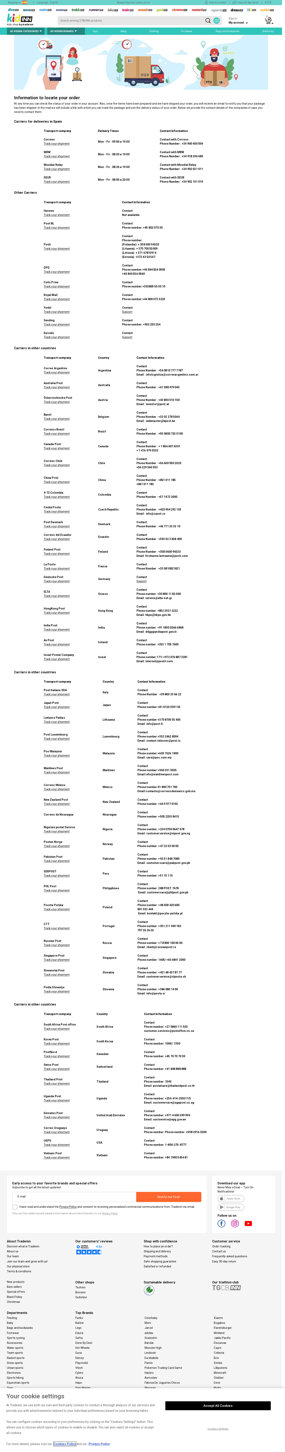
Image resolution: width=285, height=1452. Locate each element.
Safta (79, 1337)
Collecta (219, 1352)
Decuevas (220, 1342)
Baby (10, 1322)
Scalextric (151, 1337)
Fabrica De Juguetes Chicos (162, 1382)
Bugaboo (219, 1322)
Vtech (79, 1367)
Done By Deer (84, 1342)
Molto (217, 1387)
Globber (219, 1377)
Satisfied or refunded (157, 1266)
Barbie (79, 1322)
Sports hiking (15, 1377)
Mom (148, 1322)
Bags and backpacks (20, 1327)
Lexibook (150, 1352)
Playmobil (81, 1362)
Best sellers (14, 1286)
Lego (78, 1327)
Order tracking (221, 1246)
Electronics (14, 1372)
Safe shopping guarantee (160, 1261)
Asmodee (151, 1377)
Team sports (15, 1352)
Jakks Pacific (222, 1337)
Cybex (79, 1372)
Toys (10, 1387)
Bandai (149, 1342)
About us (12, 1251)
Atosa (79, 1377)
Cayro (217, 1347)
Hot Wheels (82, 1347)
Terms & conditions (19, 1271)
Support (127, 311)
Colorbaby (151, 1317)
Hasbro (149, 1372)
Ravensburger (223, 1327)
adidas (149, 1333)
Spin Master (83, 1387)
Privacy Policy (68, 1206)
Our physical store (18, 1266)
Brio (216, 1357)
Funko (79, 1317)
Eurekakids (151, 1357)
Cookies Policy (65, 1448)
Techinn (80, 1287)
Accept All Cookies (218, 1410)
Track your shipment (57, 143)
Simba (218, 1362)
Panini (148, 1362)
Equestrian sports (18, 1382)
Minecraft (220, 1372)
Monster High (153, 1347)
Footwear (13, 1333)
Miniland (219, 1333)
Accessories (15, 1342)
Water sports (15, 1347)
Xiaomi (218, 1317)
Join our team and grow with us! (27, 1261)
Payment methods (156, 1256)
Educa (79, 1333)
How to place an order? (158, 1246)
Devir (217, 1382)
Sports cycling (16, 1337)
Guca (78, 1352)
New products (16, 1281)
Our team (13, 1256)
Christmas (13, 1301)
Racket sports (16, 1357)
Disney (79, 1357)
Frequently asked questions (229, 1256)
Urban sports (15, 1367)
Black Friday (14, 1296)
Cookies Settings (217, 1433)
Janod (149, 1327)
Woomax (150, 1387)
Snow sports (15, 1362)
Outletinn (81, 1297)
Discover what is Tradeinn (23, 1246)
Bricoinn (80, 1292)
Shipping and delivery (157, 1251)
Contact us (219, 1251)
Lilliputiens (220, 1367)
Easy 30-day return (224, 1261)
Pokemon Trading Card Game (163, 1367)
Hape (78, 1382)
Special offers (16, 1291)
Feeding (12, 1317)
